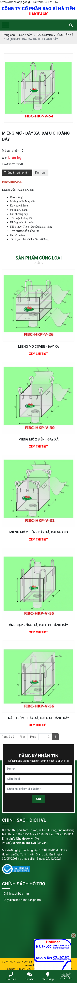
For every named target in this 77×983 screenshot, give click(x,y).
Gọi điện (11, 976)
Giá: (4, 157)
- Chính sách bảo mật (15, 893)
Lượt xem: (8, 164)
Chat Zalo (66, 976)
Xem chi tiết (38, 353)
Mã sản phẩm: (11, 150)
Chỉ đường (48, 976)
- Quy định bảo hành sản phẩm (21, 899)
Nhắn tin (29, 976)
